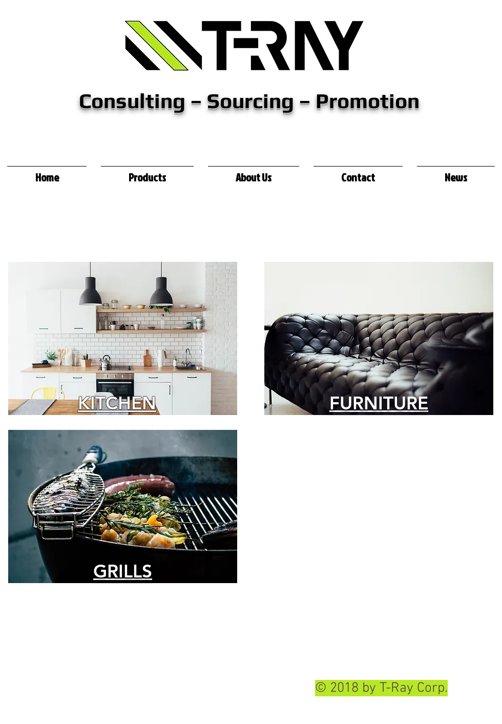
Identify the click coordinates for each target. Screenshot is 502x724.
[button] (147, 173)
